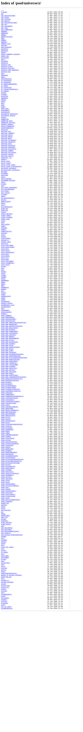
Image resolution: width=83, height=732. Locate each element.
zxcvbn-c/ (5, 695)
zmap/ (3, 337)
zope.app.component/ (9, 396)
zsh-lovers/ (6, 638)
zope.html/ (5, 516)
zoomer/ (4, 375)
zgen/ (3, 234)
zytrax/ (4, 720)
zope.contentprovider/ (10, 480)
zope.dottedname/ (8, 495)
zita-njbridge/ (7, 311)
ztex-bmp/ (5, 665)
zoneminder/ (6, 366)
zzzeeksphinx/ (7, 728)
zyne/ (3, 713)
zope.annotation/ (8, 383)
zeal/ (3, 120)
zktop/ (3, 324)
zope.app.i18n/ (7, 419)
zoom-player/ (6, 372)
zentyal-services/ (8, 181)
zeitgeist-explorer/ (9, 135)
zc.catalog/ (6, 97)
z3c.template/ (7, 34)
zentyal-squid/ (7, 183)
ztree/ (3, 669)
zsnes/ (3, 648)
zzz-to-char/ (6, 726)
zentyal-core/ (7, 160)
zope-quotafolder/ (8, 381)
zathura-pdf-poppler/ (10, 82)
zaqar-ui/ (5, 65)
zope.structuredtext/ (10, 581)
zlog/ (3, 333)
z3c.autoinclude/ (8, 17)
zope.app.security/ (9, 440)
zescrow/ (4, 208)
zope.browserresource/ (10, 465)
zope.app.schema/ (8, 438)
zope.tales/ (6, 585)
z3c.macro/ (5, 23)
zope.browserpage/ (8, 463)
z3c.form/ (5, 19)
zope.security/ (7, 564)
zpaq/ (3, 615)
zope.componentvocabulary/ (12, 474)
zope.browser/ (7, 459)
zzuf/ (3, 724)
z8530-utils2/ (7, 42)
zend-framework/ (8, 149)
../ (2, 10)
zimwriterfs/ (6, 276)
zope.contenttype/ (8, 482)
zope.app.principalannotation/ (14, 427)
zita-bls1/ (5, 299)
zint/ (3, 280)
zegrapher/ (5, 130)
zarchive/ (5, 67)
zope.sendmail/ (7, 568)
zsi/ (3, 644)
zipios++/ (5, 286)
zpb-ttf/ (4, 619)
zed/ (3, 124)
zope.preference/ (8, 547)
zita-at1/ (5, 297)
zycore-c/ (5, 703)
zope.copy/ (5, 484)
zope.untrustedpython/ (10, 598)
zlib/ (3, 326)
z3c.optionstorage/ (9, 25)
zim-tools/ (5, 267)
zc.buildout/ (6, 95)
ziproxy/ (4, 290)
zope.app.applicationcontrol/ (13, 385)
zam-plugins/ (6, 55)
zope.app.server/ (8, 442)
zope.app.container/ (9, 398)
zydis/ (3, 705)
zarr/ (3, 69)
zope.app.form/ (7, 412)
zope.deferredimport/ (10, 490)
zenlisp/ (4, 154)
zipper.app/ (6, 288)
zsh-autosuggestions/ (10, 636)
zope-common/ (6, 377)
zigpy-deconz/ (7, 255)
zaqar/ (3, 61)
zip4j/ (3, 282)
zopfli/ (4, 604)
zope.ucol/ (5, 596)
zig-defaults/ (7, 246)
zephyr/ (4, 189)
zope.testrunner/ (8, 591)
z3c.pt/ (4, 27)
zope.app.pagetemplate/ (11, 425)
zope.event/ (6, 501)
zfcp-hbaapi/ (6, 213)
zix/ (3, 320)
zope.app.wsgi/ (7, 446)
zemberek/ (5, 141)
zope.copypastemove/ (9, 486)
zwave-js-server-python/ (11, 688)
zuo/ (3, 676)
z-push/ (4, 13)
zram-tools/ (6, 627)
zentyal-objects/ (8, 173)
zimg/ (3, 269)
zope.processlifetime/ (10, 554)
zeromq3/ (4, 206)
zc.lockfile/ (6, 103)
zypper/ (4, 718)
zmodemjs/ (5, 343)
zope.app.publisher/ (9, 431)
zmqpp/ (3, 345)
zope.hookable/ (7, 514)
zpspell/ (4, 623)
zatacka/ (4, 72)
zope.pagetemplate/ (9, 541)
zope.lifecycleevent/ (10, 530)
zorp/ (3, 608)
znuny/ (3, 349)
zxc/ (3, 692)
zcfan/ (3, 109)
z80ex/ (3, 40)
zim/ (3, 265)
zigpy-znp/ (5, 261)
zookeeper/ (5, 370)
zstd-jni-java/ (7, 655)
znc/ (3, 347)
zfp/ (3, 221)
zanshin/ (4, 57)
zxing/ (3, 699)
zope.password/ (7, 543)
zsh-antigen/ (6, 633)
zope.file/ (5, 505)
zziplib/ (4, 722)
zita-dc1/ (5, 303)
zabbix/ (4, 48)
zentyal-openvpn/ (8, 175)
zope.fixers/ (6, 509)
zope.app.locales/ (8, 421)
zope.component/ (8, 471)
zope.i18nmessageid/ (9, 520)
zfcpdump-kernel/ (8, 215)
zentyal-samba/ (7, 179)
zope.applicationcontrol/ (12, 452)
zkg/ (3, 322)
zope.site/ (5, 575)
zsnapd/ (4, 646)
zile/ (3, 263)
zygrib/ (4, 707)
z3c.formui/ (6, 21)
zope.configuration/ (9, 476)
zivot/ (3, 318)
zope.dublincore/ (8, 497)
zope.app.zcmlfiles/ (9, 448)
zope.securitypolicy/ (10, 566)
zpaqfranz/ (5, 617)
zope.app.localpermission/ (12, 423)
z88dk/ (3, 46)
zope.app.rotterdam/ (9, 436)
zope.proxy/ (6, 556)
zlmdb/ (3, 330)
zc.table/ (5, 107)
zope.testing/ (7, 589)
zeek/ (3, 126)
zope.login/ (6, 535)
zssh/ (3, 650)
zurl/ (3, 678)
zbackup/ (4, 88)
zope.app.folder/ (8, 410)
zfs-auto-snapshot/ (9, 223)
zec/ (3, 122)
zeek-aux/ (5, 128)
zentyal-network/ (8, 168)
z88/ (3, 44)
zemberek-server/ (8, 145)
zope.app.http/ (7, 417)
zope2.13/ (5, 602)
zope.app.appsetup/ (9, 387)
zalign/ (4, 53)
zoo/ (3, 368)
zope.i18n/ (5, 518)
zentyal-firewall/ (8, 166)
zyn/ (3, 709)
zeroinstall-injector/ (10, 202)
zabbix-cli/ (6, 50)
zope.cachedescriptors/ (11, 467)
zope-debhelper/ (8, 379)
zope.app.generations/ (10, 415)
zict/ (3, 244)
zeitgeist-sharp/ (8, 137)
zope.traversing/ (8, 593)
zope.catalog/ (7, 469)
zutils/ (4, 680)
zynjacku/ (5, 716)
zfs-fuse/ (5, 227)
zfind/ (3, 219)
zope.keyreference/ (9, 528)
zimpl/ (3, 274)
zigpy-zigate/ (7, 259)
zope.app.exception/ (9, 408)
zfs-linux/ (5, 229)
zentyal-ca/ (6, 156)
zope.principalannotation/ (12, 549)
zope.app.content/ (8, 400)
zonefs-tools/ (7, 362)
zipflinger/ (6, 284)
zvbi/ (3, 684)
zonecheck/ (5, 360)
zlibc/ (3, 328)
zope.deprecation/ (8, 492)
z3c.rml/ (4, 32)
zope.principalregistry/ (11, 551)
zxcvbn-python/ (7, 697)
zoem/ (3, 356)
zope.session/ (7, 572)
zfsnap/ (4, 231)
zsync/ (3, 659)
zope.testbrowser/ (8, 587)
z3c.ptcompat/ (7, 29)
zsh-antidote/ (7, 631)
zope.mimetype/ (7, 537)
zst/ (3, 652)
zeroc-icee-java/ (8, 196)
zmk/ (3, 341)
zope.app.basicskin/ (9, 391)
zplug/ (3, 621)
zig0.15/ (4, 250)
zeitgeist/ (5, 133)
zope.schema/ (6, 562)
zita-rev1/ (5, 316)
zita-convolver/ (8, 301)
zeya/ (3, 210)
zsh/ (3, 629)
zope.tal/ (5, 583)
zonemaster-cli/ (8, 364)
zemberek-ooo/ (7, 143)
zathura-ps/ (6, 84)
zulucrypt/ (5, 673)
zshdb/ (3, 642)
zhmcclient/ (6, 240)
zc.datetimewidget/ (9, 99)
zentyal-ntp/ (6, 170)
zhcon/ (3, 238)
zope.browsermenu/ (8, 461)
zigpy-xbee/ (6, 257)
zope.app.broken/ (8, 394)
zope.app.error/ (8, 406)
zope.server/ (6, 570)
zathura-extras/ (8, 80)
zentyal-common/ (8, 158)
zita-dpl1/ (5, 305)
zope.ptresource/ (8, 558)
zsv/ (3, 657)
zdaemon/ (4, 116)
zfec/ (3, 217)
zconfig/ (4, 114)
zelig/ (3, 139)
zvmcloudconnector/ (9, 686)
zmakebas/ (5, 335)
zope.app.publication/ (10, 429)
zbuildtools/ (6, 93)
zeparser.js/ (6, 187)
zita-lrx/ (5, 307)
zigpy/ (3, 253)
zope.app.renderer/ (9, 434)
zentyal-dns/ (6, 164)
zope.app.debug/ (8, 402)
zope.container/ (8, 478)
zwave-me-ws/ (6, 690)
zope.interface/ (8, 524)
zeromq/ (4, 204)
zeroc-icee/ (6, 194)
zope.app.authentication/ (12, 389)
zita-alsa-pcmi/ (8, 295)
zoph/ (3, 606)
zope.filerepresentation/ (12, 507)
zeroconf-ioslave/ (8, 200)
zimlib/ (4, 271)
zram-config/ (6, 625)
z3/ (2, 15)
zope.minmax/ (6, 539)
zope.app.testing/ (8, 444)
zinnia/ (4, 278)
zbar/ (3, 90)
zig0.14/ (4, 248)
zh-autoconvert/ (8, 236)
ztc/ (3, 663)
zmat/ (3, 339)
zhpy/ (3, 242)
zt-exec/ (4, 661)
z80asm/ (4, 36)
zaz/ (3, 86)
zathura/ (4, 74)
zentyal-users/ (7, 185)
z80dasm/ (4, 38)
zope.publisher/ (8, 560)
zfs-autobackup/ (8, 225)
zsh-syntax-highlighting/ (12, 640)
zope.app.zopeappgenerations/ (13, 450)
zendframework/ (7, 151)
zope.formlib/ (7, 511)
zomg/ (3, 358)
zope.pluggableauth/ (9, 545)
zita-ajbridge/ (7, 293)
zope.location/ (7, 532)
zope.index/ (6, 522)
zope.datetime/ (7, 488)
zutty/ (3, 682)
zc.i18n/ (4, 101)
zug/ (3, 671)
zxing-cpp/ (5, 701)
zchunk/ (4, 112)
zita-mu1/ (5, 309)
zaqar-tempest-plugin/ (10, 63)
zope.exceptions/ (8, 503)
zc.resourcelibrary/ (9, 105)
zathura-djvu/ (7, 78)
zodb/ (3, 351)
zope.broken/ (6, 457)
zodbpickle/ (6, 354)
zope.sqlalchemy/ (8, 579)
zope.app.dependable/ (10, 404)
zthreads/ (5, 667)
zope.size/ (5, 577)
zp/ (2, 612)
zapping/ (4, 59)
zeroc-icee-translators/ (11, 198)
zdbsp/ (3, 118)
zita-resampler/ (8, 314)
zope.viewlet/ (7, 600)
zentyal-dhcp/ (7, 162)
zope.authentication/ (10, 455)
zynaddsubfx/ (6, 711)
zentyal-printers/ (8, 177)
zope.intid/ (6, 526)
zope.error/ (6, 499)
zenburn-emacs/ (7, 147)
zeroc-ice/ (5, 191)
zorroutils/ (6, 610)
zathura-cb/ (6, 76)
